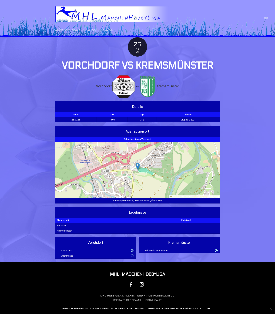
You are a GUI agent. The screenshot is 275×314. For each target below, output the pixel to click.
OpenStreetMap (200, 196)
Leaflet (174, 196)
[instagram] (142, 284)
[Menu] (266, 18)
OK (208, 308)
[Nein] (270, 308)
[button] (138, 166)
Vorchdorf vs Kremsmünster (137, 65)
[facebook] (131, 284)
